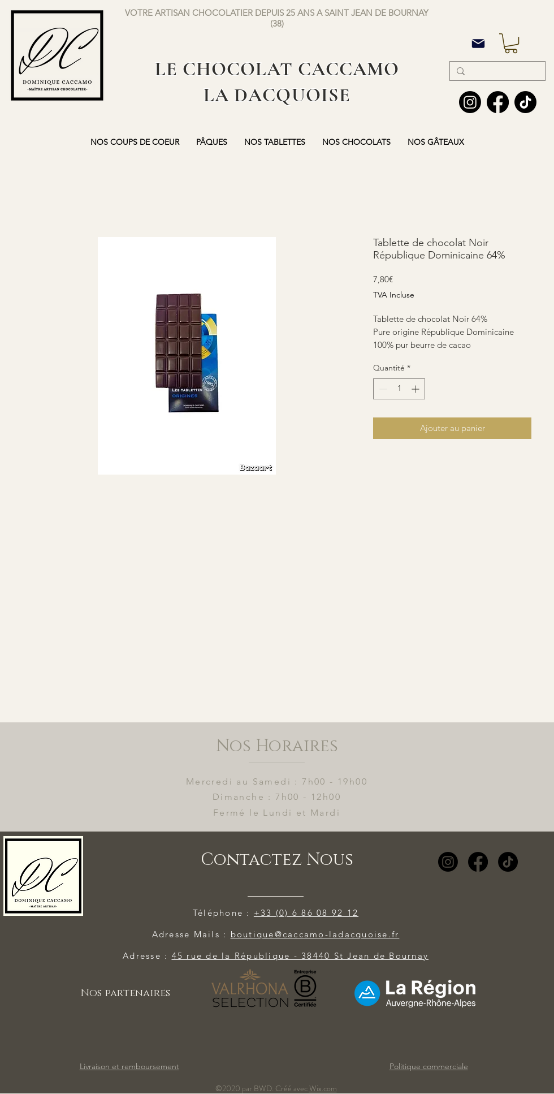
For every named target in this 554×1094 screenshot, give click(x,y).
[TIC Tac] (525, 102)
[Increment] (416, 389)
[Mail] (478, 43)
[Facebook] (498, 102)
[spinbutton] (399, 389)
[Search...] (496, 72)
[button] (511, 43)
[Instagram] (470, 102)
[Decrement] (382, 389)
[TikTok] (508, 862)
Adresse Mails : (191, 934)
